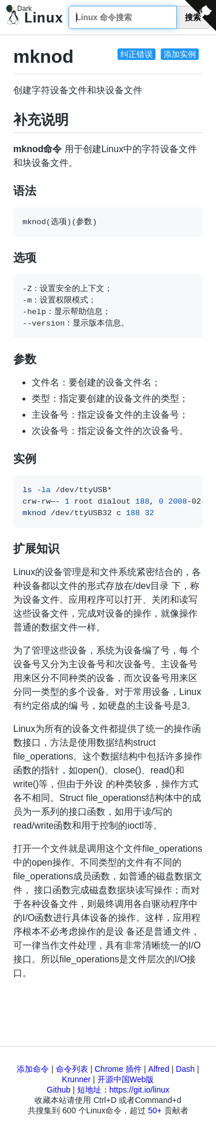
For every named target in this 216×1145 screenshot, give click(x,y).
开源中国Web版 (125, 1079)
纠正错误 (136, 54)
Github (58, 1089)
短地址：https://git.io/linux (123, 1089)
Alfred (158, 1069)
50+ (155, 1110)
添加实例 (180, 54)
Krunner (76, 1079)
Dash (185, 1069)
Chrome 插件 (118, 1069)
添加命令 (33, 1069)
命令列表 (72, 1069)
